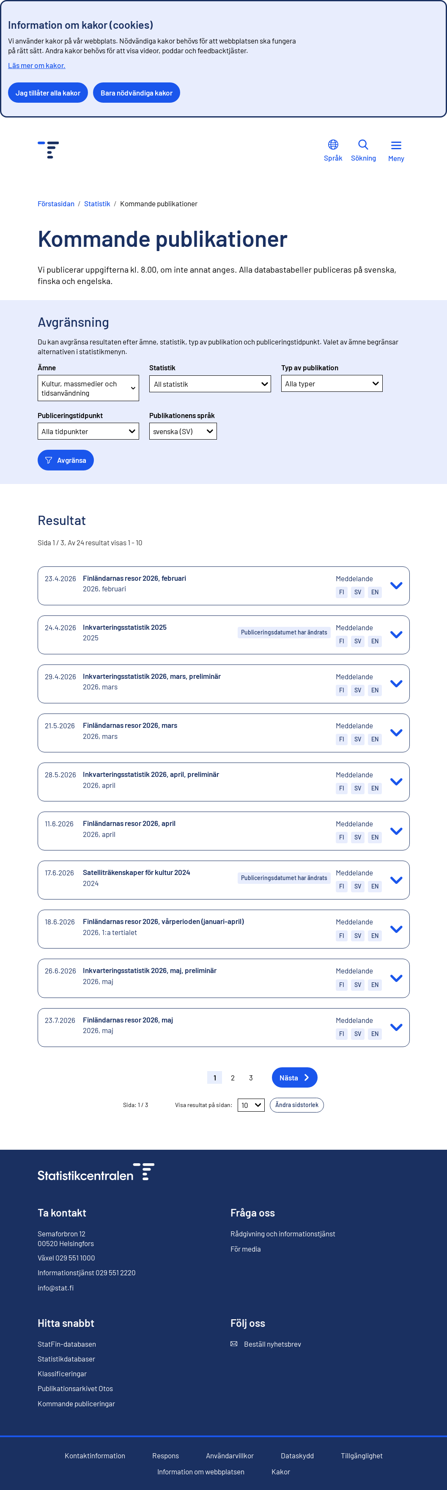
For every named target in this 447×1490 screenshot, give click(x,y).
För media (245, 1248)
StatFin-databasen (67, 1344)
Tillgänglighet (362, 1455)
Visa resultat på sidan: (204, 1104)
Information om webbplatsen (200, 1471)
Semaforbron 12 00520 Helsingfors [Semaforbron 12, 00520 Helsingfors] (66, 1238)
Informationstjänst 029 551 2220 (87, 1272)
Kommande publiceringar (76, 1403)
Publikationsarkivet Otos (75, 1388)
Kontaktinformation (95, 1455)
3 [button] (251, 1077)
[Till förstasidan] (96, 1172)
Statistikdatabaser (66, 1358)
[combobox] (154, 383)
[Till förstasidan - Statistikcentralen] (48, 151)
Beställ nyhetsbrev (265, 1344)
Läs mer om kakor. (37, 65)
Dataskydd (297, 1455)
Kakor (280, 1471)
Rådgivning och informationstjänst (282, 1233)
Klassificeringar (62, 1373)
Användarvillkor (230, 1455)
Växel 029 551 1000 (66, 1257)
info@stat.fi (56, 1287)
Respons (165, 1455)
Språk (333, 150)
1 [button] (215, 1077)
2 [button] (233, 1077)
